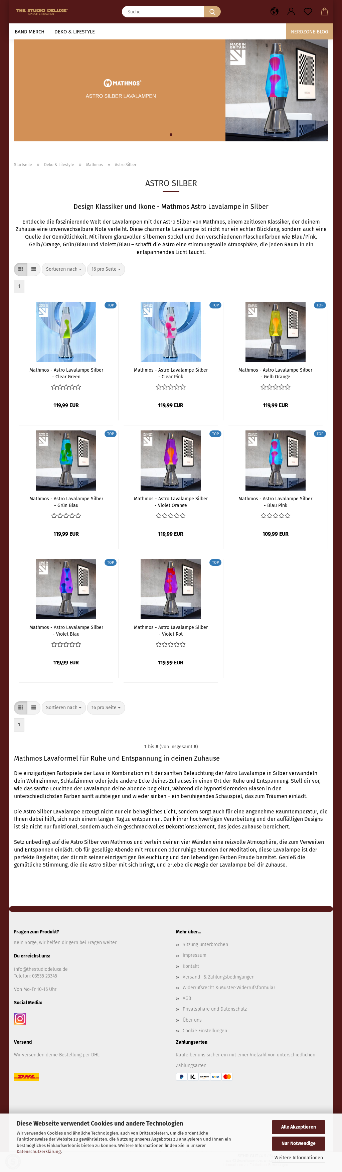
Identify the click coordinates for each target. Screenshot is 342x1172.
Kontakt (191, 966)
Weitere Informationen (299, 1158)
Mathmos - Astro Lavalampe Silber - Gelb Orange (275, 373)
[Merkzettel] (308, 11)
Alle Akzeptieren (298, 1127)
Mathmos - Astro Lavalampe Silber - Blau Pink (275, 501)
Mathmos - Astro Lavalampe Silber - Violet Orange (171, 501)
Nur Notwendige (299, 1143)
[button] (274, 11)
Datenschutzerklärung (39, 1151)
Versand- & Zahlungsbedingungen (218, 977)
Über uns (192, 1020)
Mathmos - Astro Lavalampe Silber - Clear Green (66, 373)
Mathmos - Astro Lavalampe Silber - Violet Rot (171, 630)
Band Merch (29, 32)
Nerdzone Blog (309, 32)
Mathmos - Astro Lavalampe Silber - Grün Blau (66, 501)
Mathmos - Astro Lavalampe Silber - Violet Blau (66, 630)
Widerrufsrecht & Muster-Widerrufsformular (229, 988)
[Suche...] (212, 11)
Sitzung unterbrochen (205, 944)
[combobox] (64, 269)
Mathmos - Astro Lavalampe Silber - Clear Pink (171, 373)
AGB (187, 998)
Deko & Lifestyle (74, 32)
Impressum (194, 955)
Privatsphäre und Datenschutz (215, 1009)
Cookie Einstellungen (205, 1031)
